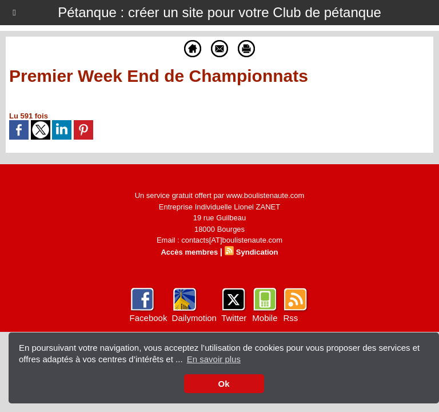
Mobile (264, 318)
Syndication (257, 252)
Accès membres (189, 252)
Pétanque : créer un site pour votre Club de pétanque (219, 12)
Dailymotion (194, 318)
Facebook (148, 318)
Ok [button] (223, 384)
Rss (290, 318)
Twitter (233, 318)
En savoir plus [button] (214, 359)
